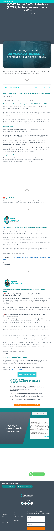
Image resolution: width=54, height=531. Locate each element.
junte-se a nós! (17, 369)
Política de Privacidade (7, 516)
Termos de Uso (5, 519)
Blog (15, 514)
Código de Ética (5, 522)
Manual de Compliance (16, 520)
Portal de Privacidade (18, 516)
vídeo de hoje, (9, 158)
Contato (4, 525)
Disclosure (16, 522)
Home (3, 512)
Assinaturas (4, 514)
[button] (36, 87)
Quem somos (17, 512)
